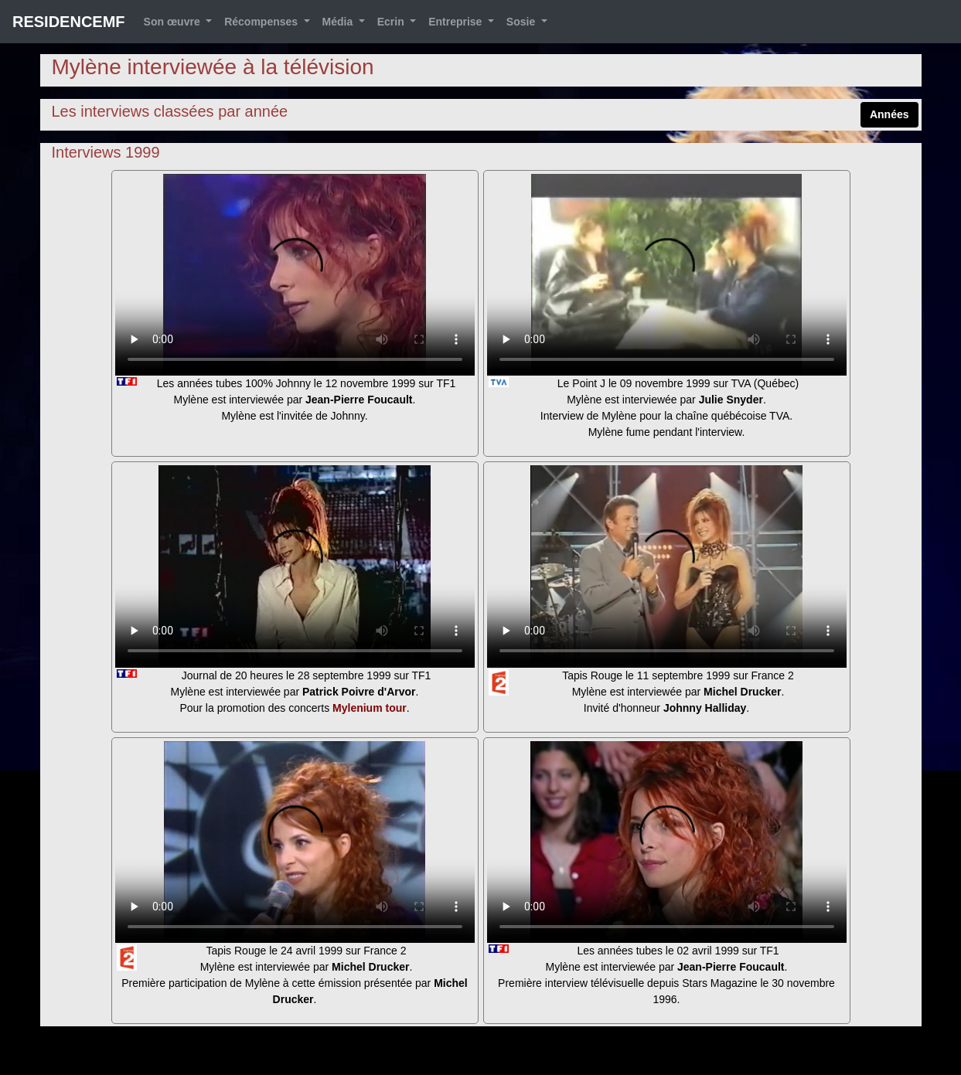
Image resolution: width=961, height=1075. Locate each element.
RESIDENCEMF (68, 21)
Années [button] (889, 114)
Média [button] (339, 21)
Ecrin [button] (392, 21)
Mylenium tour (369, 708)
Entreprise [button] (456, 21)
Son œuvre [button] (173, 21)
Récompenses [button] (262, 21)
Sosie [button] (522, 21)
